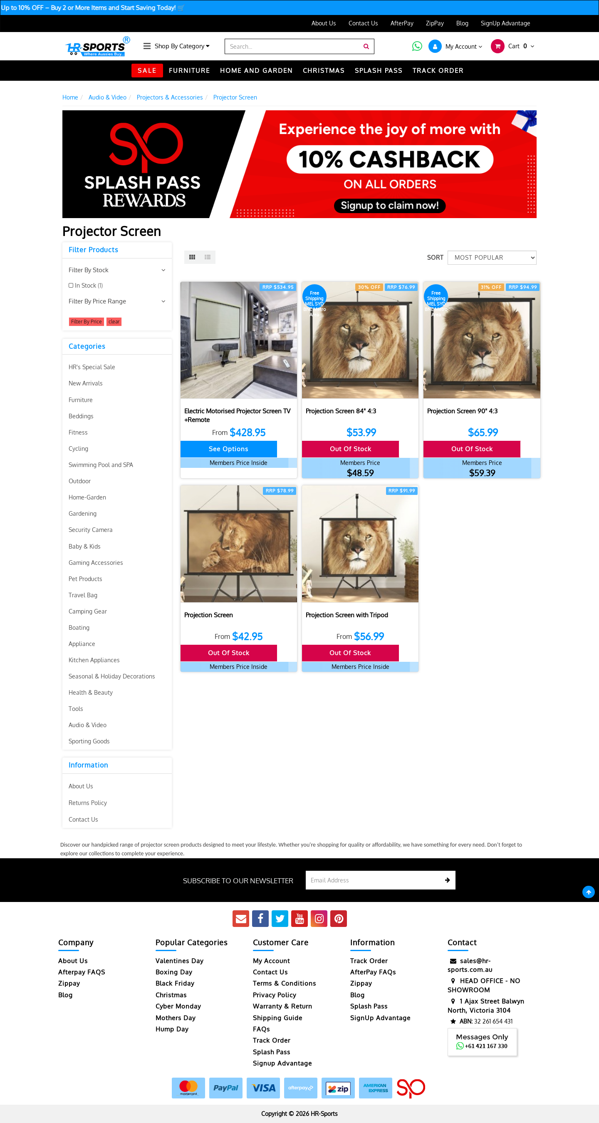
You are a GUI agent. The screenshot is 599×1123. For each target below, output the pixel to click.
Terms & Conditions (284, 983)
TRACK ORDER (438, 71)
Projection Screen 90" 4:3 (462, 411)
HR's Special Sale (92, 366)
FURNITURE (189, 71)
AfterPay (402, 23)
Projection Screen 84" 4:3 (341, 411)
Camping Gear (88, 611)
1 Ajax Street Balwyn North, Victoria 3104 (486, 1005)
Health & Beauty (91, 692)
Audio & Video (87, 724)
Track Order (271, 1040)
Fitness (78, 432)
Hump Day (172, 1029)
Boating (79, 627)
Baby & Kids (85, 546)
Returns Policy (88, 802)
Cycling (78, 448)
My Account (271, 961)
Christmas (171, 995)
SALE (147, 71)
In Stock (89, 285)
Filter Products (93, 250)
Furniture (81, 399)
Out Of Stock (350, 449)
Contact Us (363, 23)
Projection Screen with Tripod (347, 615)
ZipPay (435, 23)
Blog (462, 23)
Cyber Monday (178, 1006)
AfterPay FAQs (373, 972)
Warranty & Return (282, 1006)
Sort (434, 257)
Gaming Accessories (96, 562)
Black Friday (175, 983)
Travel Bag (83, 595)
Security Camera (91, 529)
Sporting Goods (89, 741)
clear (114, 321)
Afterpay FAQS (81, 972)
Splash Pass (379, 71)
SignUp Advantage (505, 23)
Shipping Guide (277, 1018)
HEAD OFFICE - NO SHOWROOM (484, 985)
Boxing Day (174, 972)
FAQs (261, 1029)
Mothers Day (176, 1018)
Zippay (69, 983)
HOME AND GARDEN (256, 71)
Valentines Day (179, 961)
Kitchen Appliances (94, 659)
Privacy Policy (274, 995)
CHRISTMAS (324, 71)
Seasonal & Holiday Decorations (112, 676)
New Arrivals (86, 383)
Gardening (83, 513)
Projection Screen (208, 615)
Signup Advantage (282, 1063)
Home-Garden (87, 497)
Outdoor (80, 480)
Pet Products (85, 578)
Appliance (82, 643)
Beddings (81, 416)
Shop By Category (182, 46)
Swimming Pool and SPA (101, 464)
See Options (228, 449)
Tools (76, 708)
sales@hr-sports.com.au (470, 965)
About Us (324, 23)
